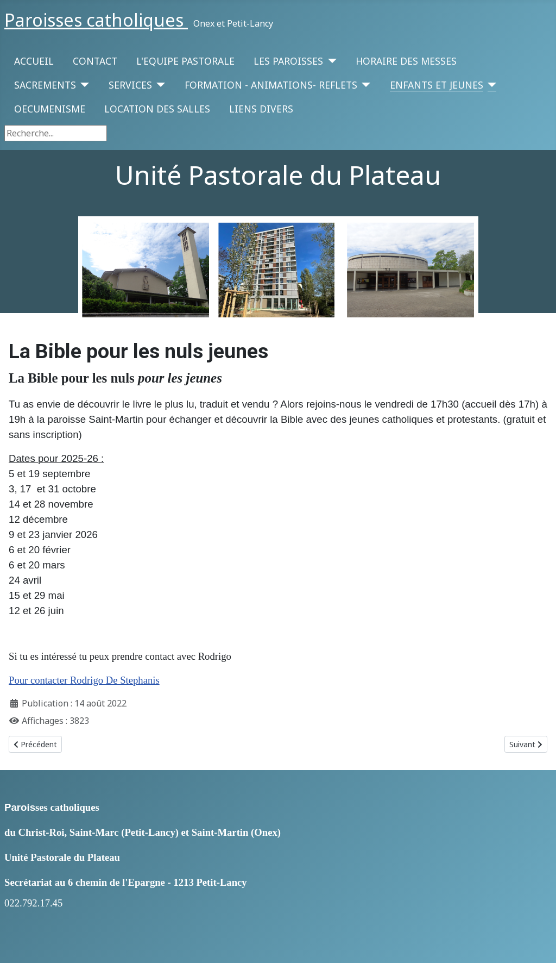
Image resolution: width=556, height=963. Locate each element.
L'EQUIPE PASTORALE (185, 60)
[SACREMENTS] (83, 85)
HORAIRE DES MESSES (406, 60)
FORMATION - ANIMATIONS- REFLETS (271, 84)
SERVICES (130, 84)
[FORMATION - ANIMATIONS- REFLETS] (364, 85)
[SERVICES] (159, 85)
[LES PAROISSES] (330, 61)
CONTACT (95, 60)
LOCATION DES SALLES (157, 108)
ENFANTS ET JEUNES (436, 84)
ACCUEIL (34, 60)
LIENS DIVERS (261, 108)
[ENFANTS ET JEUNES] (490, 85)
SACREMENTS (45, 84)
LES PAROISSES (288, 60)
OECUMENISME (49, 108)
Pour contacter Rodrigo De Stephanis (84, 680)
